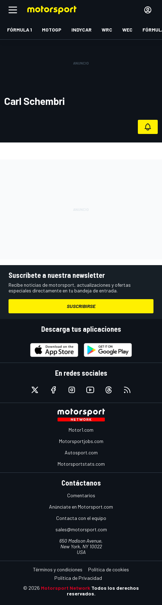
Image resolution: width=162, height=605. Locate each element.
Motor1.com (81, 430)
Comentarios (81, 495)
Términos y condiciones (57, 569)
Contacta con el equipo (81, 518)
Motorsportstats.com (81, 464)
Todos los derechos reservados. (103, 590)
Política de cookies (108, 569)
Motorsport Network (65, 588)
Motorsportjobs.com (81, 441)
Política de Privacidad (78, 578)
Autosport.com (81, 452)
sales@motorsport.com (81, 529)
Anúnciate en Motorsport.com (81, 507)
